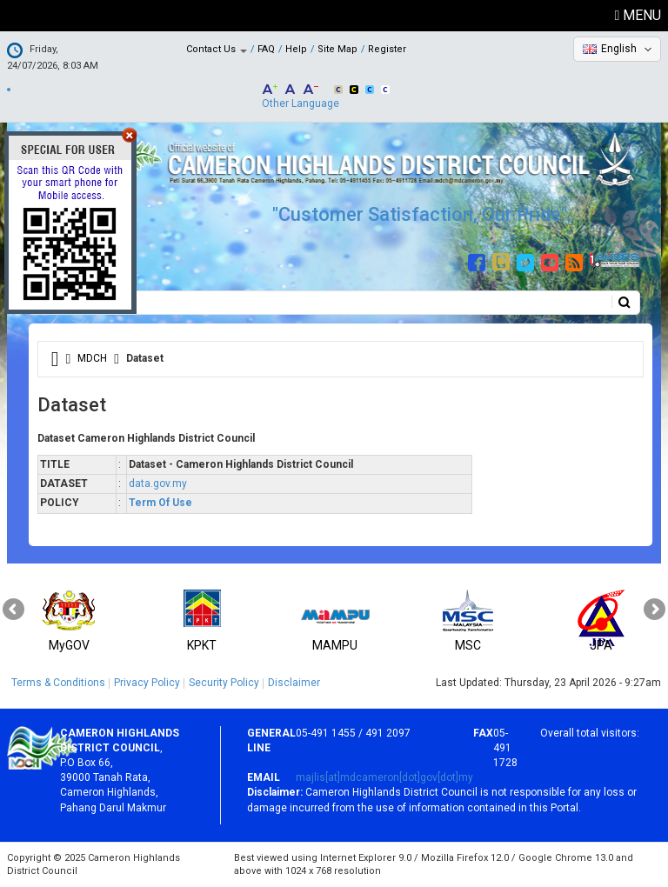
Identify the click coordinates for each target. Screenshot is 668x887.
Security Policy (224, 683)
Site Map (337, 49)
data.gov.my (158, 483)
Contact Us (216, 49)
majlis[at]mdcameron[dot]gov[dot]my (384, 777)
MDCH (92, 358)
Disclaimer (294, 683)
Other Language (300, 103)
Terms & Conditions (58, 683)
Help (296, 49)
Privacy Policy (147, 683)
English (619, 49)
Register (387, 49)
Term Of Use (160, 503)
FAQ (266, 49)
